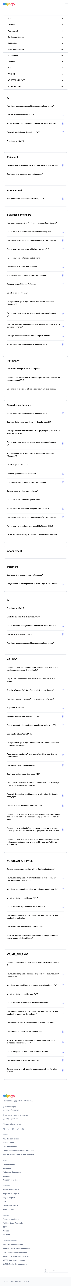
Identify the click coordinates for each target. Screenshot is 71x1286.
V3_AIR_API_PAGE (15, 86)
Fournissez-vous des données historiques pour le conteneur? (30, 106)
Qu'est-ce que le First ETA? (17, 293)
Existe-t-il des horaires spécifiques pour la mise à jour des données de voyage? (32, 795)
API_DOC (11, 74)
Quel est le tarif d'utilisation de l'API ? (21, 115)
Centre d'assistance (10, 1205)
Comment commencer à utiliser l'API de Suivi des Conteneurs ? (31, 869)
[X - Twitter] (8, 1129)
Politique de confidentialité (13, 1223)
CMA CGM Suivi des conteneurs (15, 1252)
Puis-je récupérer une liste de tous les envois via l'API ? (28, 1052)
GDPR (5, 1227)
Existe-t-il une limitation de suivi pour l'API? (23, 132)
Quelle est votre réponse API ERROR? (21, 765)
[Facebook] (13, 1129)
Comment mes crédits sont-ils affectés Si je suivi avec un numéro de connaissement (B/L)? (33, 379)
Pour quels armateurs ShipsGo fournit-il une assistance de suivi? (32, 223)
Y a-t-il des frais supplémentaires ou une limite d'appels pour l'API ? (33, 985)
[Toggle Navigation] (66, 4)
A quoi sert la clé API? (15, 141)
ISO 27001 (7, 1235)
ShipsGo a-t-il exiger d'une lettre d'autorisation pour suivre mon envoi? (31, 680)
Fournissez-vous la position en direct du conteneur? (27, 275)
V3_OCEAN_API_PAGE (16, 80)
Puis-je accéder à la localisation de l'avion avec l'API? (27, 1003)
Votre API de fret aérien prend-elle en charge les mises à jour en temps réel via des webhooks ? (31, 1041)
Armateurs (7, 1168)
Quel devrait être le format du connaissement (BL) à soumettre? (31, 240)
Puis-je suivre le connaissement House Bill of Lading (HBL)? (30, 232)
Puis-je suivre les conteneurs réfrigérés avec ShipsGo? (28, 249)
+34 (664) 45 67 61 (11, 1119)
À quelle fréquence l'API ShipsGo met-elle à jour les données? (30, 690)
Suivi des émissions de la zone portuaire (18, 1154)
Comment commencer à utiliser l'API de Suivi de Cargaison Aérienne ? (33, 964)
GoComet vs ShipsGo (11, 1190)
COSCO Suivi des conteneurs (14, 1260)
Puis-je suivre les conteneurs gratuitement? (23, 258)
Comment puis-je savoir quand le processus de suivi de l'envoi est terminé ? (32, 1070)
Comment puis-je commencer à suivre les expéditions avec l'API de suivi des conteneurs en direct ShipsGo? (32, 668)
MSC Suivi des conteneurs (13, 1245)
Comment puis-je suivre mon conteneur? (22, 267)
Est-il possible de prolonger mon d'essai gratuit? (25, 199)
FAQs (5, 1201)
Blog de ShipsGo (9, 1198)
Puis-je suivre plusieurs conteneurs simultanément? (27, 344)
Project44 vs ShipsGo (11, 1194)
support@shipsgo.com (13, 1124)
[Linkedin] (4, 1129)
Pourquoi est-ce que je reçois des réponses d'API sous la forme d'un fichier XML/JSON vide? (33, 744)
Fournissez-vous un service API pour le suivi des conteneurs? (30, 699)
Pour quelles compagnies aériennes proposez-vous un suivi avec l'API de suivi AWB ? (33, 975)
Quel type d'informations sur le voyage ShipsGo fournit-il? (29, 336)
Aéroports (6, 1176)
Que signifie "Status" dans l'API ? (19, 734)
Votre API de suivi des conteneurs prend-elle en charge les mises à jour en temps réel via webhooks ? (32, 937)
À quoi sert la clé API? (15, 708)
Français (59, 1270)
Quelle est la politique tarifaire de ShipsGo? (23, 369)
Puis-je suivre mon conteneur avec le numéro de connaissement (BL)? (31, 314)
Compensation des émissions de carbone (18, 1151)
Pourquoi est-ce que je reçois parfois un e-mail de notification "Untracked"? (30, 303)
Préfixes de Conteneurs (12, 1172)
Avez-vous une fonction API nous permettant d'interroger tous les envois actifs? (32, 755)
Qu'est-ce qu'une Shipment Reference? (22, 284)
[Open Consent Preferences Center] (46, 1270)
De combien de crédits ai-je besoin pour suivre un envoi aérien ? (31, 389)
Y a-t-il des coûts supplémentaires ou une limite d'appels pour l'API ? (33, 889)
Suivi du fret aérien (10, 1147)
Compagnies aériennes (11, 1180)
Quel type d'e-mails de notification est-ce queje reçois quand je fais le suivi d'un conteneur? (33, 325)
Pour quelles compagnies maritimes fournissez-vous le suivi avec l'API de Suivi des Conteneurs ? (32, 879)
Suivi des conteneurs (16, 37)
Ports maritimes (9, 1164)
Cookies (6, 1231)
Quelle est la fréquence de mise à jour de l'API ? (25, 927)
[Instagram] (18, 1129)
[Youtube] (23, 1129)
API (9, 19)
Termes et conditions (11, 1219)
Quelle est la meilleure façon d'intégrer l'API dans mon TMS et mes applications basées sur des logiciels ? (32, 1012)
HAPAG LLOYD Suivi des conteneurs (16, 1256)
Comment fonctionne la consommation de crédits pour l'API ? (30, 1023)
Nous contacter (8, 1209)
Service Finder (8, 1143)
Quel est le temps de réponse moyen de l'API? (24, 805)
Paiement (11, 25)
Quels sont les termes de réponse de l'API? (23, 774)
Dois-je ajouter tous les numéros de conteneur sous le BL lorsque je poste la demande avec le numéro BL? (33, 784)
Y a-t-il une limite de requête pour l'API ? (22, 898)
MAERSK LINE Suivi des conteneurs (16, 1249)
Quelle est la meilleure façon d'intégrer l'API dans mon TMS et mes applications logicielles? (32, 916)
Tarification (12, 43)
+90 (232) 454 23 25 (12, 1110)
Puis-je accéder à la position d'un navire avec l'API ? (27, 907)
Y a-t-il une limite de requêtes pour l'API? (22, 994)
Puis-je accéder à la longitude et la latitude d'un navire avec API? (31, 123)
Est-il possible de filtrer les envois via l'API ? (24, 1060)
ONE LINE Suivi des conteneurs (15, 1264)
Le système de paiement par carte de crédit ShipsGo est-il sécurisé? (33, 165)
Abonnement (13, 31)
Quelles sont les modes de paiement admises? (25, 174)
